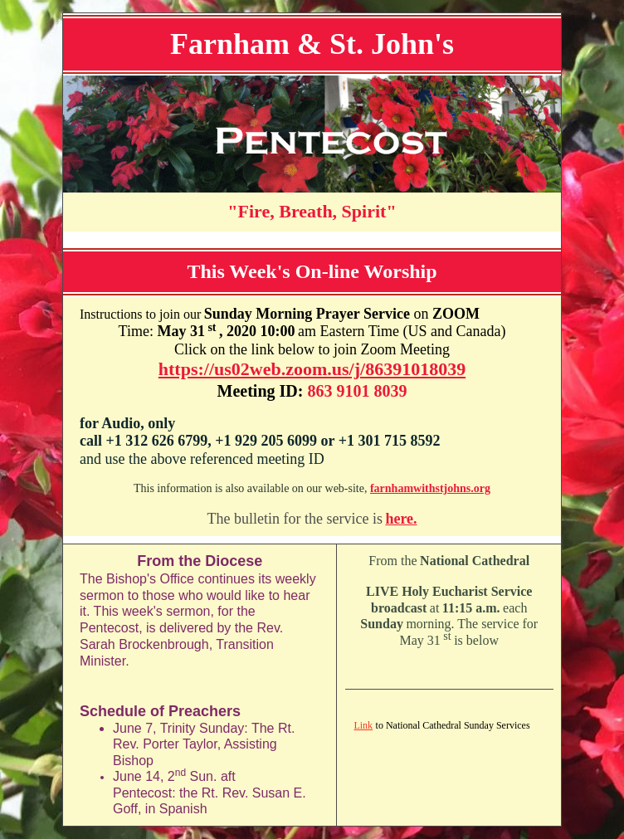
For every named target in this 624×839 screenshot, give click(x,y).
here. (401, 518)
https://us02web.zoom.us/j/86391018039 (312, 369)
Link (363, 725)
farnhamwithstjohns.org (430, 488)
